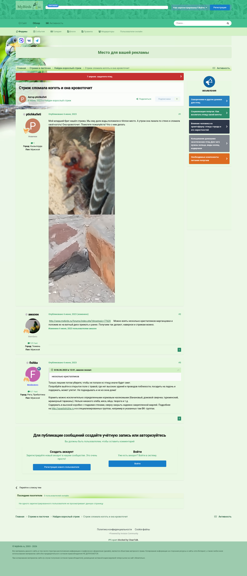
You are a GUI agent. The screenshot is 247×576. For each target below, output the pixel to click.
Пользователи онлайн (131, 31)
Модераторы (107, 31)
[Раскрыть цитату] (52, 370)
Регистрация (219, 7)
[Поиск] (191, 23)
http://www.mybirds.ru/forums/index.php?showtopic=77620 (80, 321)
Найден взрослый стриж (57, 100)
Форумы (23, 31)
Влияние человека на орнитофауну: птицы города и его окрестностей (206, 126)
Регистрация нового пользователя (61, 467)
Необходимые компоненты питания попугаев (205, 159)
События (40, 31)
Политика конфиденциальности (114, 529)
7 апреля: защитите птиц (99, 76)
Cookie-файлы (142, 529)
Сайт (24, 23)
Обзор (36, 24)
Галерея (57, 31)
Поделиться (143, 99)
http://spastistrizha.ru (63, 408)
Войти (137, 463)
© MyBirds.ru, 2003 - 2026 (24, 546)
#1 (179, 114)
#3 (179, 362)
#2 (179, 314)
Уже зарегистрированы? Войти (190, 7)
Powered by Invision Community (124, 533)
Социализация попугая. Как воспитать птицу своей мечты (206, 113)
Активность (56, 23)
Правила (88, 31)
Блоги (72, 31)
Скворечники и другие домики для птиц (206, 101)
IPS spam (112, 540)
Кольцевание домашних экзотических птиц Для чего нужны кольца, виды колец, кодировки (205, 143)
